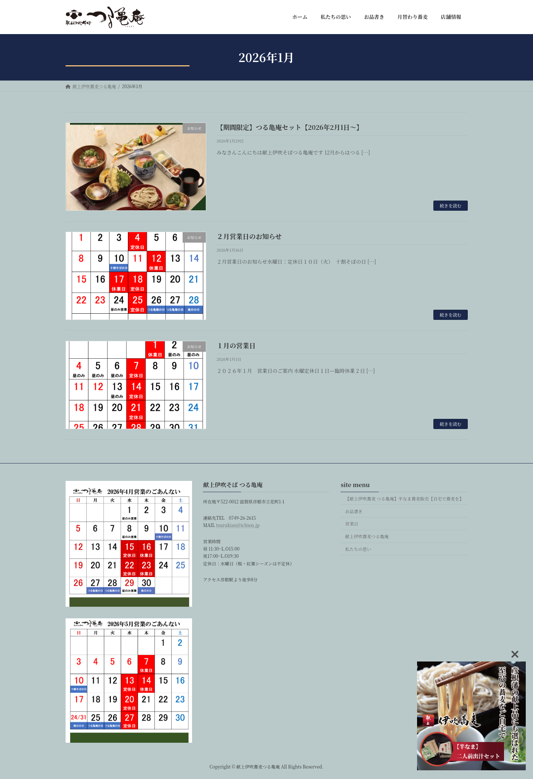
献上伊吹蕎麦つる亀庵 (366, 536)
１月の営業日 (236, 345)
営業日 (351, 523)
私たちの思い (358, 548)
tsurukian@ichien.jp (237, 525)
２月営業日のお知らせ (249, 236)
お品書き (353, 511)
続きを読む (450, 205)
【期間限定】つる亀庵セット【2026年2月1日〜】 (290, 127)
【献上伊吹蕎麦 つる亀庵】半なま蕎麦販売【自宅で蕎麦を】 (404, 498)
